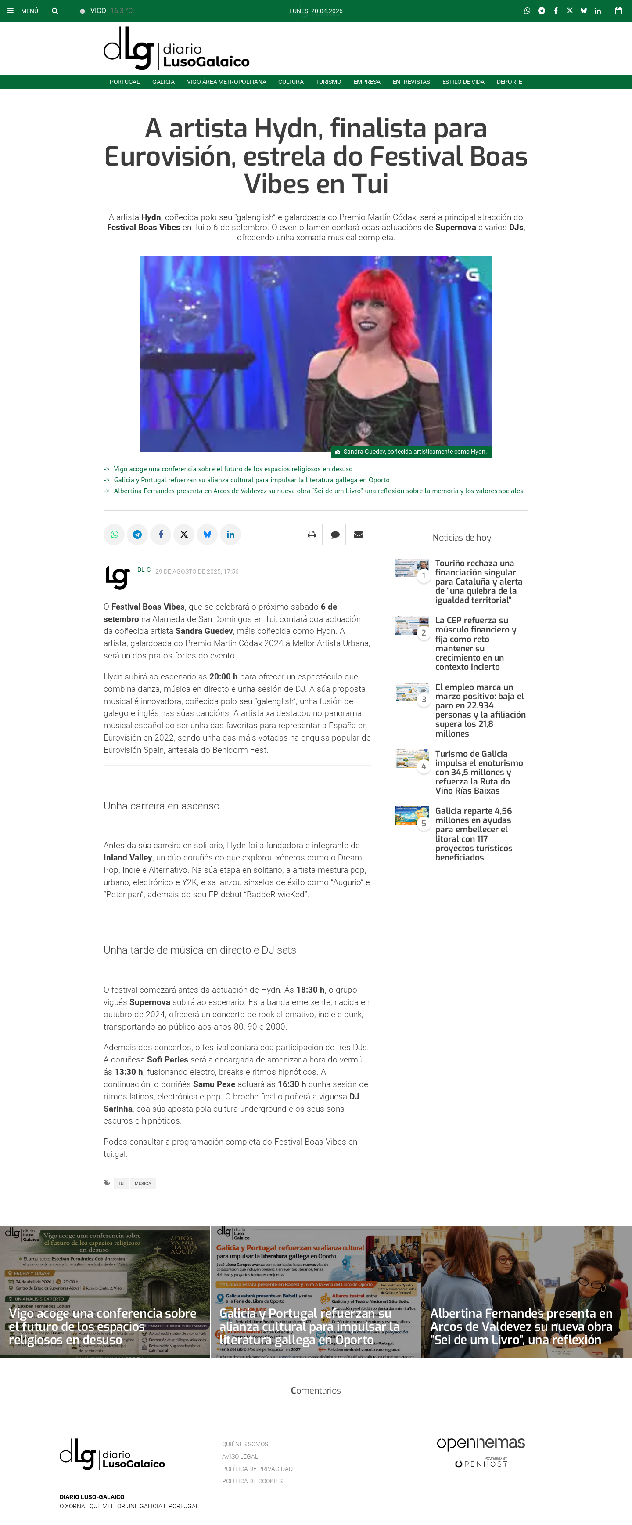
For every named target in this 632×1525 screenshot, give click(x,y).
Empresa (367, 81)
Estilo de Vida (463, 81)
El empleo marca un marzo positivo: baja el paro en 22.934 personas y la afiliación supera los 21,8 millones (480, 710)
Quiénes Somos (245, 1444)
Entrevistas (411, 81)
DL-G (144, 569)
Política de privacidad (257, 1468)
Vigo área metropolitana (226, 81)
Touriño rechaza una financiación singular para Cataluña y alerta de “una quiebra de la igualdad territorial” (479, 582)
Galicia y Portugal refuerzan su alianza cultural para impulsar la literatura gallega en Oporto (252, 479)
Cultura (290, 81)
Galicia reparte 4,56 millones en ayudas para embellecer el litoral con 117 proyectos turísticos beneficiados (474, 834)
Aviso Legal (240, 1456)
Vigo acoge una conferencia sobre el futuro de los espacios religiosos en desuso (233, 468)
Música (143, 1183)
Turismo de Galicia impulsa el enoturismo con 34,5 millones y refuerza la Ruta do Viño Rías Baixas (479, 772)
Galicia (163, 81)
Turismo (328, 81)
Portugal (125, 81)
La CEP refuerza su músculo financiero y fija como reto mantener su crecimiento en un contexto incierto (476, 643)
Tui (121, 1183)
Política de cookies (252, 1481)
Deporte (509, 81)
